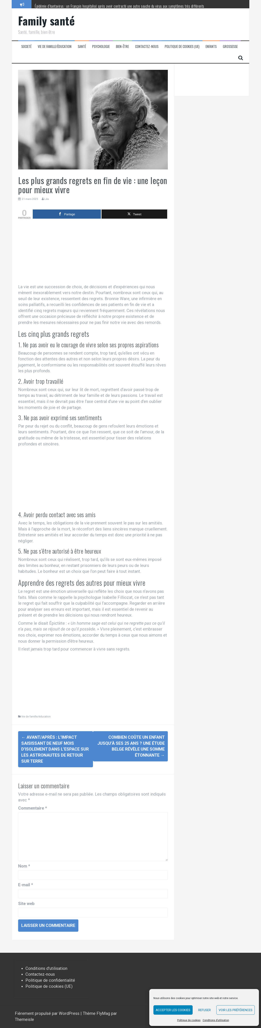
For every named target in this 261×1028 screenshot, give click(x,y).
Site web (26, 902)
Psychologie (101, 46)
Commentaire (32, 807)
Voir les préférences (235, 1010)
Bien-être (122, 46)
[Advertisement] (93, 252)
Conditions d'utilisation (46, 967)
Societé (26, 46)
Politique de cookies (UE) (182, 46)
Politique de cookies (189, 1020)
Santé (82, 46)
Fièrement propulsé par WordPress (47, 1012)
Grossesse (230, 46)
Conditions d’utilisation (216, 1020)
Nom (24, 865)
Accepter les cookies (173, 1010)
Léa (46, 199)
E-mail (25, 884)
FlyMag (103, 1012)
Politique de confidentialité (50, 979)
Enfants (211, 46)
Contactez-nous (146, 46)
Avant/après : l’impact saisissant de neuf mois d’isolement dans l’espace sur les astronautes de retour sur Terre (55, 749)
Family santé (46, 21)
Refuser (204, 1010)
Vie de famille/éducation (55, 46)
